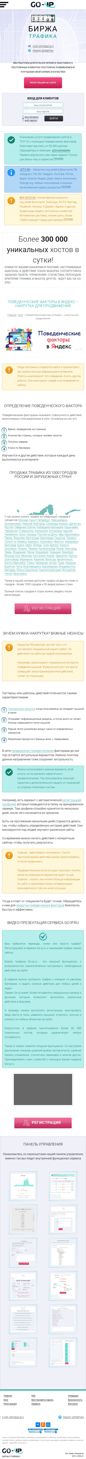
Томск (30, 562)
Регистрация (10, 1403)
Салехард (52, 523)
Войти (54, 118)
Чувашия (55, 552)
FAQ (33, 1395)
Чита (19, 566)
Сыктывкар (11, 559)
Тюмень (71, 537)
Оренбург (68, 552)
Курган (73, 555)
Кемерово (42, 562)
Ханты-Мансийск (15, 562)
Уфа (60, 534)
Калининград (47, 548)
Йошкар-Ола (12, 555)
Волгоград (32, 537)
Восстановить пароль (42, 1399)
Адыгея (67, 530)
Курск (20, 545)
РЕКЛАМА (58, 158)
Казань (63, 523)
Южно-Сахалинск (27, 570)
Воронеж (19, 537)
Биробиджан (50, 566)
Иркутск (59, 541)
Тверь (8, 552)
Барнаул (33, 541)
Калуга (64, 545)
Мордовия (41, 552)
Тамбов (32, 548)
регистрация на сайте (43, 82)
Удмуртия (61, 555)
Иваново (26, 555)
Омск (22, 534)
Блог (20, 315)
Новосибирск (59, 520)
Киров (50, 555)
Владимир (19, 552)
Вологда (50, 559)
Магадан (9, 570)
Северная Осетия (25, 527)
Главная (11, 315)
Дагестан (75, 523)
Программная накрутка (21, 708)
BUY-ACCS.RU (28, 197)
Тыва (61, 562)
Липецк (37, 545)
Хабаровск (71, 541)
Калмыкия (41, 530)
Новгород (71, 548)
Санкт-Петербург (39, 520)
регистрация (46, 608)
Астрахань (55, 530)
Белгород (10, 545)
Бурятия (9, 566)
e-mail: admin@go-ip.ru (13, 1417)
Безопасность (75, 1399)
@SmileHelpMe (61, 150)
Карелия (39, 559)
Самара (31, 534)
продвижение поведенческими (32, 750)
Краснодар (46, 537)
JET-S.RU (25, 169)
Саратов (60, 537)
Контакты (73, 1403)
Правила (35, 1403)
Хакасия (70, 562)
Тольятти (10, 541)
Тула (46, 545)
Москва (23, 520)
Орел (28, 545)
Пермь (8, 537)
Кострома (39, 555)
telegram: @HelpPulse (43, 50)
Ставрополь (26, 530)
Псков (60, 548)
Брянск (54, 545)
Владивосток (67, 566)
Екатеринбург (12, 523)
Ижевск (22, 541)
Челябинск (11, 534)
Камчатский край (50, 570)
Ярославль (20, 573)
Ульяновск (46, 541)
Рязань (22, 548)
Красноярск (72, 534)
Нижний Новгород (33, 523)
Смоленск (10, 548)
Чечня (8, 573)
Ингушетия (69, 570)
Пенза (30, 552)
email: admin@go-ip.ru (43, 46)
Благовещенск (32, 566)
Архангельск (65, 559)
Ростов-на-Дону (47, 534)
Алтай (53, 562)
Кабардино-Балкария (50, 527)
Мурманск (26, 559)
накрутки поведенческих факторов (40, 905)
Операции (73, 1395)
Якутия (8, 527)
